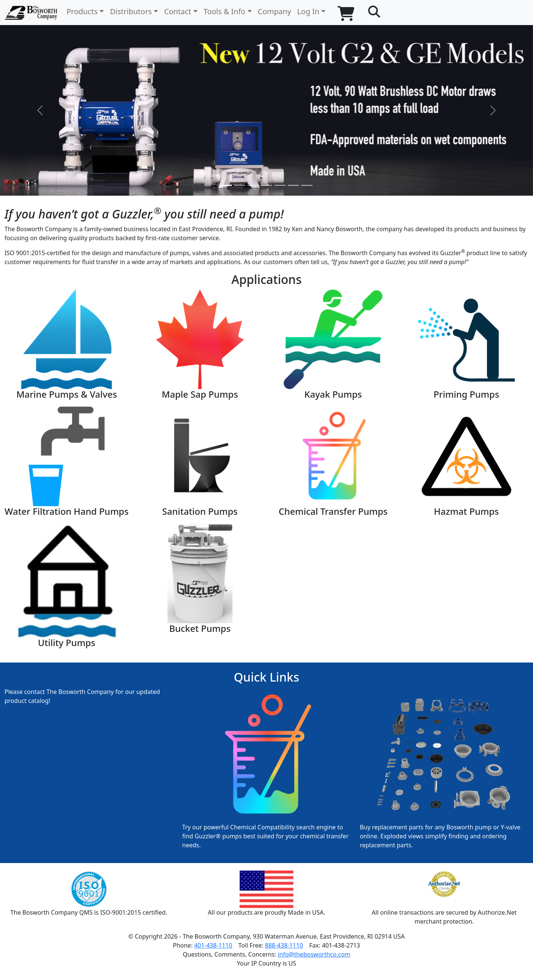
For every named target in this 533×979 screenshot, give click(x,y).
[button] (374, 12)
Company (275, 11)
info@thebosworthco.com (314, 954)
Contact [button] (177, 11)
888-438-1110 (284, 945)
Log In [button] (308, 11)
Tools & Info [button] (225, 11)
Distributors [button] (131, 11)
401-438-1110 (213, 945)
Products (82, 11)
